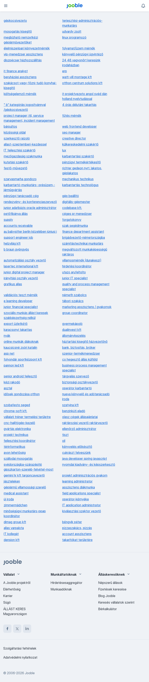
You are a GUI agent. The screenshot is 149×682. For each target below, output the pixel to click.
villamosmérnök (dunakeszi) (81, 260)
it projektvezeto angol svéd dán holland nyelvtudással (84, 96)
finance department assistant (83, 231)
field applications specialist (81, 493)
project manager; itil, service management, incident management (29, 118)
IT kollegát (11, 534)
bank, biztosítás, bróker (78, 347)
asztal (8, 388)
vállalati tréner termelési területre (27, 417)
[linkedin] (27, 629)
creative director (74, 138)
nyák (7, 336)
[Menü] (6, 6)
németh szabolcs (74, 295)
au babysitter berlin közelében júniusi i (30, 231)
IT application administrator (81, 505)
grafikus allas (13, 284)
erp (64, 71)
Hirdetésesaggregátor (66, 583)
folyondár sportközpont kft (23, 359)
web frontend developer (79, 126)
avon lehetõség (15, 452)
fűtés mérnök (71, 115)
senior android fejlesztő (20, 376)
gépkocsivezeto (15, 20)
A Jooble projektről (16, 583)
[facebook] (7, 629)
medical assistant (16, 493)
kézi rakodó (12, 382)
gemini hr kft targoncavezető (24, 475)
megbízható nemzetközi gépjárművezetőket (21, 39)
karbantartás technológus (80, 185)
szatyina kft (70, 405)
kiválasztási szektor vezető (81, 511)
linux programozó (74, 37)
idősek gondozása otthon (22, 394)
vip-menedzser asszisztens (23, 54)
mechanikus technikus (78, 179)
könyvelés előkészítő (77, 447)
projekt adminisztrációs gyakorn (84, 475)
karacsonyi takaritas (18, 330)
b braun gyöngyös (16, 249)
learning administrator (77, 481)
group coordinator (75, 313)
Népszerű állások (110, 583)
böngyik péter (72, 522)
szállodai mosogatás (18, 458)
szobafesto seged (17, 405)
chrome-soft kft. (15, 411)
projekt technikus (16, 435)
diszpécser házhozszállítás (23, 60)
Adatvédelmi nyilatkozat (20, 657)
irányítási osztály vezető (21, 278)
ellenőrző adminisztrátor (79, 429)
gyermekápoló (72, 324)
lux (64, 150)
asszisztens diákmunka (78, 487)
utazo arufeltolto (74, 272)
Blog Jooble (106, 596)
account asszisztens (77, 534)
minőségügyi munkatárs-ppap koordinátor (25, 513)
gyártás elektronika (17, 429)
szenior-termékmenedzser (81, 353)
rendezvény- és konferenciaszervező (30, 202)
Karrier (8, 596)
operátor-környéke (75, 499)
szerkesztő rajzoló (17, 138)
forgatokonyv (71, 220)
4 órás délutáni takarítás (79, 105)
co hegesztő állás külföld (79, 359)
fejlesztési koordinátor (20, 441)
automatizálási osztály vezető (25, 260)
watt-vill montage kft (77, 77)
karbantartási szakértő (78, 156)
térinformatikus (14, 447)
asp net (9, 353)
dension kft (11, 540)
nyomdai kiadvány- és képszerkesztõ (88, 464)
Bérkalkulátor (107, 609)
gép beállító (70, 196)
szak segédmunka (75, 226)
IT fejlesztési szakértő (20, 150)
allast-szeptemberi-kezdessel (25, 144)
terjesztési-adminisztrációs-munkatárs (82, 23)
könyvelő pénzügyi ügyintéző (82, 54)
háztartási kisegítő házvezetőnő (85, 341)
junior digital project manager (24, 272)
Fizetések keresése (112, 589)
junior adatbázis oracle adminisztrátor (30, 208)
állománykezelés (74, 336)
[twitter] (17, 629)
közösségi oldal (15, 132)
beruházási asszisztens (20, 77)
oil (63, 441)
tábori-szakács (73, 301)
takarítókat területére (77, 540)
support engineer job (18, 237)
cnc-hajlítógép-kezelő (19, 423)
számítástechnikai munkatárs (82, 243)
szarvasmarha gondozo (20, 179)
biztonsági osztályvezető (80, 382)
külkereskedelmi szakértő (80, 144)
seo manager (71, 132)
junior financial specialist (21, 307)
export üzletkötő (16, 324)
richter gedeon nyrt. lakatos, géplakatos (82, 170)
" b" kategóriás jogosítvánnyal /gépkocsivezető (25, 107)
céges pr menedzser (77, 214)
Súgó (7, 602)
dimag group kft (15, 522)
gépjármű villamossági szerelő (25, 487)
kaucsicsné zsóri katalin (20, 347)
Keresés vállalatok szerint (116, 602)
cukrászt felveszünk (76, 452)
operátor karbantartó (77, 388)
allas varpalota (14, 528)
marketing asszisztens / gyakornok (86, 307)
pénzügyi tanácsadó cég (21, 196)
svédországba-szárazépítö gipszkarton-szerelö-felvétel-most (28, 466)
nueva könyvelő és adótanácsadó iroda (86, 396)
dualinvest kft (71, 330)
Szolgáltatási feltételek (19, 648)
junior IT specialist (75, 278)
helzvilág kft (12, 243)
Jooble (30, 673)
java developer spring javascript (84, 458)
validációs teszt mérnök (21, 295)
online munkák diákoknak (21, 341)
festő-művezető (15, 168)
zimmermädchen (15, 505)
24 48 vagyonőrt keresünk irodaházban (81, 62)
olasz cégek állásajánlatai (80, 417)
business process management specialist (84, 367)
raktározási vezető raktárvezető (85, 423)
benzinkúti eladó (73, 411)
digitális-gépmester (76, 202)
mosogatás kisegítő (18, 31)
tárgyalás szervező (75, 376)
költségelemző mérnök (20, 94)
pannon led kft (14, 365)
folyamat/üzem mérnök (78, 48)
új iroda (9, 499)
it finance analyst (16, 71)
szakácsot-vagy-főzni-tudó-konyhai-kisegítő (30, 85)
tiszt (65, 435)
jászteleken (12, 481)
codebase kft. (72, 208)
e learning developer (18, 301)
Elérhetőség (12, 589)
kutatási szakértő (16, 162)
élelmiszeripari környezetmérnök (27, 48)
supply (8, 220)
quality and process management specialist (85, 286)
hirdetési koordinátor (77, 266)
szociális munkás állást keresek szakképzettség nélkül (26, 315)
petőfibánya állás (16, 214)
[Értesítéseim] (143, 5)
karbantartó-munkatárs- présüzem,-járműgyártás (29, 187)
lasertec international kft (21, 266)
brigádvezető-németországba (83, 237)
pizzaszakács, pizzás (77, 528)
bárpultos (10, 126)
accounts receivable (18, 226)
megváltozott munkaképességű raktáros (84, 251)
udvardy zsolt (71, 31)
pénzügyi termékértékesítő (81, 162)
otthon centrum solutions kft (82, 83)
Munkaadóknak (61, 589)
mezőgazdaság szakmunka (23, 156)
